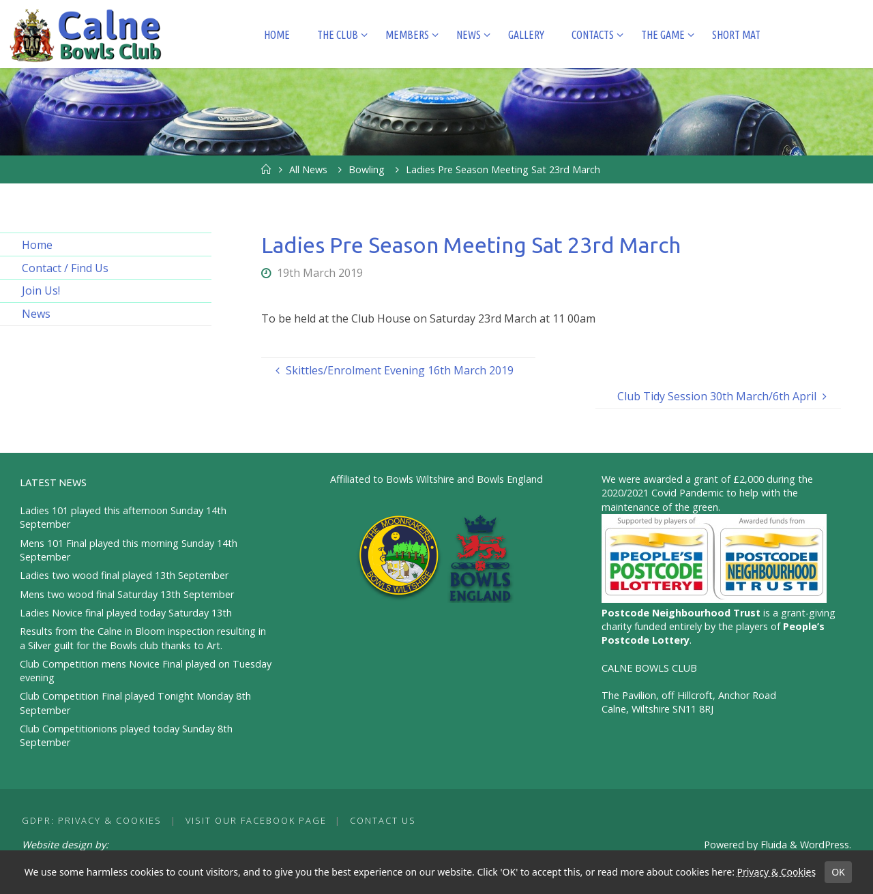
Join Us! (41, 290)
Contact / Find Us (65, 267)
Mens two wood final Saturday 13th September (127, 594)
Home (37, 244)
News (36, 313)
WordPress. (825, 844)
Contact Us (383, 820)
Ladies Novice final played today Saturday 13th (126, 612)
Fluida (772, 844)
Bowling (367, 169)
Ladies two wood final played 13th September (124, 575)
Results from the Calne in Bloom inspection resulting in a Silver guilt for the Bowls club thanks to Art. (143, 638)
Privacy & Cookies (776, 871)
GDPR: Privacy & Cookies (92, 820)
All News (308, 169)
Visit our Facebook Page (256, 820)
